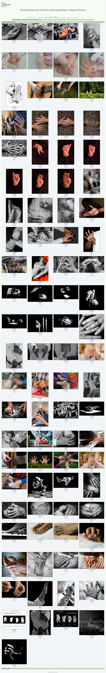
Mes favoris (68, 17)
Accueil (51, 16)
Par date (72, 17)
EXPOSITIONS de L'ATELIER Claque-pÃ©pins (24, 19)
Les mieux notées (63, 17)
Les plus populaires (56, 17)
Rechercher (77, 17)
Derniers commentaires (48, 17)
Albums (36, 17)
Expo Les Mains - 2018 (37, 19)
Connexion (54, 16)
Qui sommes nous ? (30, 17)
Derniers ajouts (40, 17)
